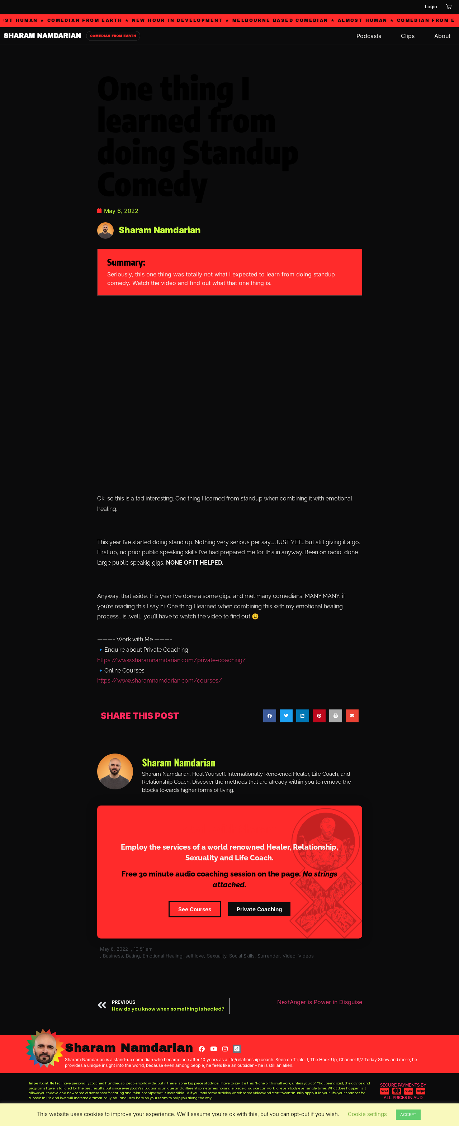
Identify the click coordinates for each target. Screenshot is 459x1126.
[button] (269, 715)
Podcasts (368, 35)
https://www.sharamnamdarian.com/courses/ (159, 680)
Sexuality (216, 956)
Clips (408, 35)
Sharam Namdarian (129, 1048)
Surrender (268, 956)
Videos (306, 956)
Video (289, 956)
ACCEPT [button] (408, 1114)
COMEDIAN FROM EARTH (113, 36)
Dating (133, 956)
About (442, 35)
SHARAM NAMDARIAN (42, 35)
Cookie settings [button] (367, 1114)
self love (194, 956)
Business (113, 956)
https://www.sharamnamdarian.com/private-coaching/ (171, 660)
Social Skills (242, 956)
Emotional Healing (163, 956)
